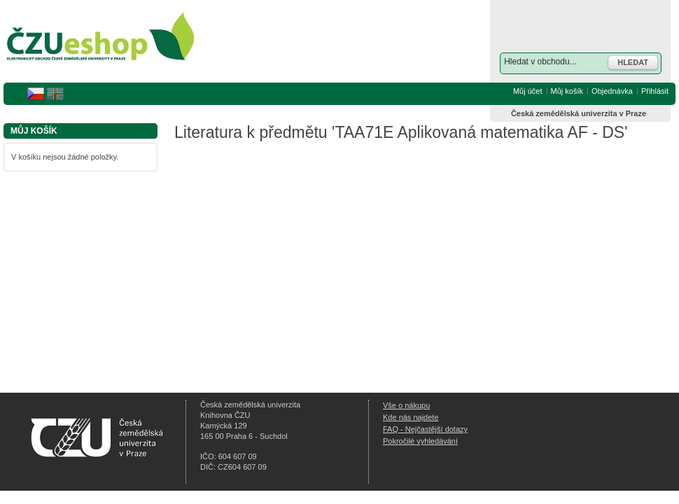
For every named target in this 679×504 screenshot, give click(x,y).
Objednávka (612, 91)
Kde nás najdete (411, 417)
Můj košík (567, 91)
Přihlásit (654, 91)
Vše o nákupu (406, 405)
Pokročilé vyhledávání (420, 441)
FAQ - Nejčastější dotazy (425, 429)
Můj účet (527, 91)
